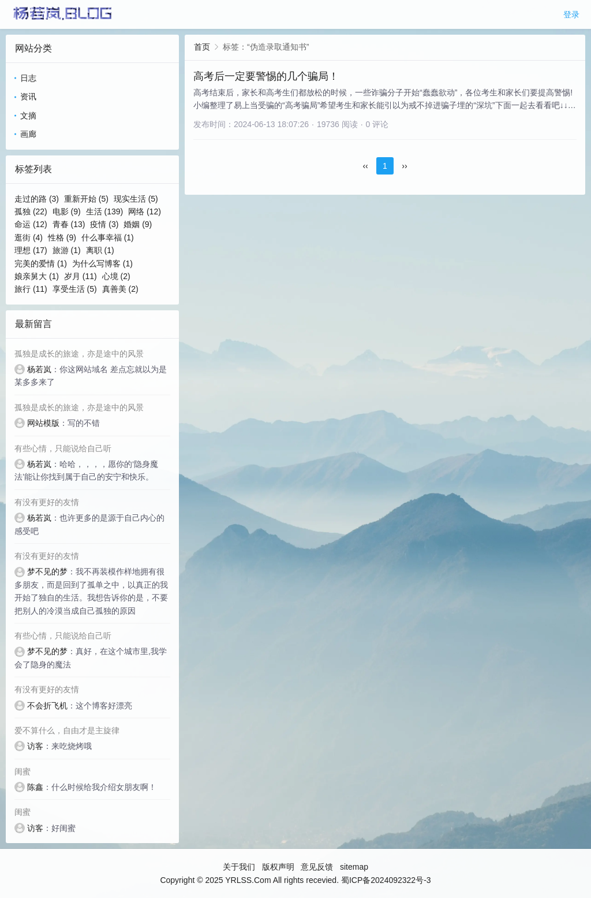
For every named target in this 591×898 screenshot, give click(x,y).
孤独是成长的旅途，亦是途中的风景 (79, 353)
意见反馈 (317, 866)
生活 (105, 211)
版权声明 (278, 866)
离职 (100, 250)
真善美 (120, 289)
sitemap (354, 866)
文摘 (28, 115)
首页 (202, 46)
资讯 (28, 96)
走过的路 (36, 198)
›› (404, 165)
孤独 (30, 211)
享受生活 (75, 289)
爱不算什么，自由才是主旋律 (66, 730)
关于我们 (239, 866)
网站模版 (43, 423)
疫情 (104, 224)
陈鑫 (35, 787)
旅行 (30, 289)
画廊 (28, 134)
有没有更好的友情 (46, 502)
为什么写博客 (102, 263)
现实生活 (136, 198)
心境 (116, 276)
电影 (67, 211)
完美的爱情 (40, 263)
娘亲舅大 (36, 276)
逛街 (28, 237)
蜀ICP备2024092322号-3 (386, 880)
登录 (571, 14)
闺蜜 (22, 771)
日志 (28, 78)
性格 (62, 237)
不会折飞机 (47, 705)
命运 (30, 224)
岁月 (80, 276)
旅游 (67, 250)
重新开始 (86, 198)
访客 (35, 746)
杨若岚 (39, 369)
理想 (30, 250)
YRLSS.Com (248, 880)
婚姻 (138, 224)
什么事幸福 (107, 237)
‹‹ (365, 165)
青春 (69, 224)
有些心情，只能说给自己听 (62, 448)
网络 (144, 211)
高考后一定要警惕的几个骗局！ (266, 76)
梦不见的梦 (47, 571)
